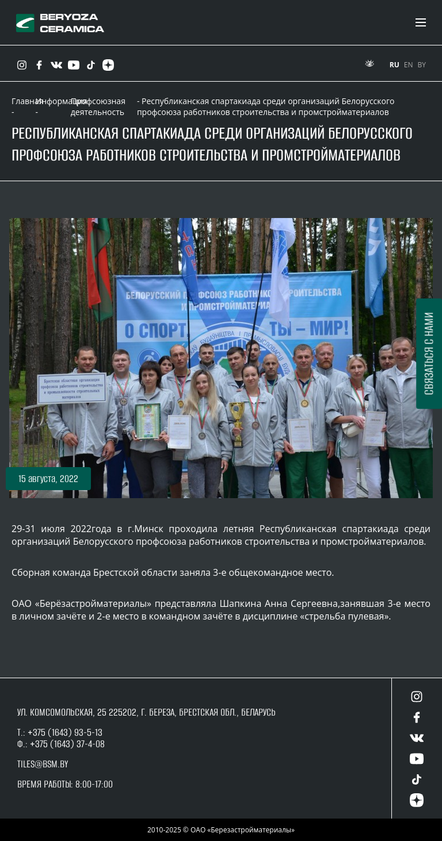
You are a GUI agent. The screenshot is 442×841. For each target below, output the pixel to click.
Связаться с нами (428, 353)
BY (422, 65)
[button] (48, 478)
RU (394, 65)
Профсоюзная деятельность (98, 106)
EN (408, 65)
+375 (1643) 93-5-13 (63, 732)
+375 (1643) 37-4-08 (67, 744)
